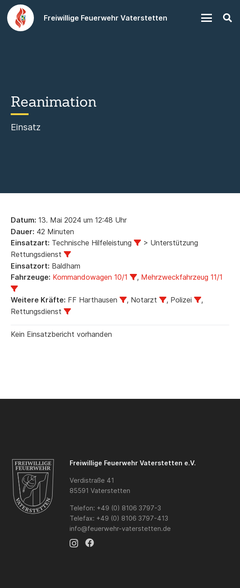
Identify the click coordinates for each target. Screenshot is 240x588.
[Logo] (20, 17)
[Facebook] (89, 542)
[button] (206, 17)
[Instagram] (74, 543)
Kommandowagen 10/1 (90, 277)
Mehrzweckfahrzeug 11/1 (182, 277)
